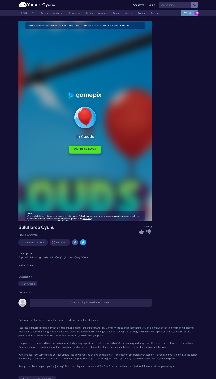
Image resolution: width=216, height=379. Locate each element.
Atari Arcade (28, 283)
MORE (187, 12)
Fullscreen (61, 242)
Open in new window (33, 242)
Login (151, 4)
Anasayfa (138, 4)
